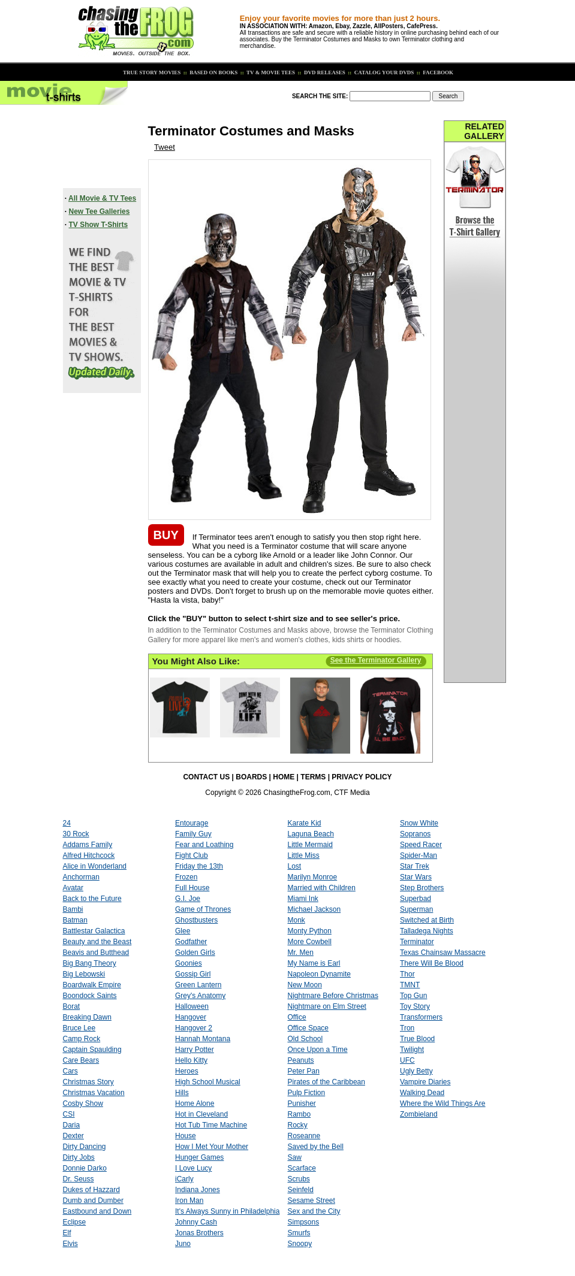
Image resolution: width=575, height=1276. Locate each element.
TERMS (313, 777)
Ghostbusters (196, 920)
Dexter (73, 1136)
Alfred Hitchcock (89, 855)
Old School (305, 1039)
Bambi (73, 909)
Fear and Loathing (204, 844)
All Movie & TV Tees (102, 198)
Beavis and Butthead (96, 952)
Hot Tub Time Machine (211, 1125)
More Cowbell (310, 942)
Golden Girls (195, 952)
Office (297, 1017)
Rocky (298, 1125)
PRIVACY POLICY (362, 777)
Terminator (417, 942)
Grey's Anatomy (200, 995)
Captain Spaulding (92, 1049)
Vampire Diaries (425, 1082)
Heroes (186, 1071)
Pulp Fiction (307, 1092)
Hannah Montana (202, 1039)
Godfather (191, 942)
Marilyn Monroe (313, 877)
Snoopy (300, 1243)
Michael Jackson (314, 909)
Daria (71, 1125)
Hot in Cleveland (201, 1114)
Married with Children (322, 888)
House (185, 1136)
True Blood (417, 1039)
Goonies (188, 963)
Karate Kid (304, 823)
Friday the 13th (199, 866)
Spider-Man (418, 855)
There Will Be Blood (431, 963)
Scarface (302, 1168)
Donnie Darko (85, 1168)
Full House (192, 888)
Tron (407, 1028)
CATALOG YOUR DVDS (383, 72)
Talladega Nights (426, 931)
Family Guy (193, 834)
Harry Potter (194, 1049)
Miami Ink (303, 898)
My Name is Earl (314, 963)
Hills (182, 1092)
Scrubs (299, 1179)
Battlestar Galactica (94, 931)
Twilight (412, 1049)
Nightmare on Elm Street (327, 1006)
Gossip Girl (192, 974)
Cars (70, 1071)
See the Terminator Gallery (376, 660)
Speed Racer (421, 844)
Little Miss (304, 855)
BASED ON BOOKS (212, 72)
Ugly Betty (416, 1071)
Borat (71, 1006)
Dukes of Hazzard (91, 1190)
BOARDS (251, 777)
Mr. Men (301, 952)
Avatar (73, 888)
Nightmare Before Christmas (333, 995)
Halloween (192, 1006)
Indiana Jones (197, 1190)
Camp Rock (82, 1039)
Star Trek (414, 866)
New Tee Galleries (99, 211)
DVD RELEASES (324, 72)
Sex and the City (314, 1211)
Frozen (186, 877)
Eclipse (74, 1222)
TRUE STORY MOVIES (151, 72)
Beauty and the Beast (97, 942)
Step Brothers (422, 888)
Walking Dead (422, 1092)
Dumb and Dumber (93, 1200)
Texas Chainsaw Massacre (443, 952)
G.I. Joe (187, 898)
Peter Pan (304, 1071)
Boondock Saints (90, 995)
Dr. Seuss (78, 1179)
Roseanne (304, 1136)
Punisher (302, 1103)
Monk (296, 920)
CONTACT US (206, 777)
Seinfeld (301, 1190)
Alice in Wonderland (95, 866)
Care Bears (81, 1060)
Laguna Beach (311, 834)
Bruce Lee (79, 1028)
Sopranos (415, 834)
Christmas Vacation (94, 1092)
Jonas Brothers (199, 1233)
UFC (407, 1060)
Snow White (419, 823)
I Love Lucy (193, 1168)
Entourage (191, 823)
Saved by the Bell (316, 1146)
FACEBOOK (437, 72)
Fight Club (191, 855)
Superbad (415, 898)
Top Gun (413, 995)
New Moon (305, 985)
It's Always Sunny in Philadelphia (227, 1211)
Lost (295, 866)
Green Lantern (198, 985)
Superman (416, 909)
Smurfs (299, 1233)
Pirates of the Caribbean (326, 1082)
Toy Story (415, 1006)
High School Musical (207, 1082)
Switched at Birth (427, 920)
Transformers (421, 1017)
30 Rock (76, 834)
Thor (407, 974)
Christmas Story (88, 1082)
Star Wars (416, 877)
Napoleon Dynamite (319, 974)
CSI (69, 1114)
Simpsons (304, 1222)
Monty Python (310, 931)
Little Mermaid (310, 844)
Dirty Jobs (79, 1157)
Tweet (164, 147)
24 (67, 823)
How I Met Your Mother (211, 1146)
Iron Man (189, 1200)
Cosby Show (83, 1103)
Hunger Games (199, 1157)
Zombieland (419, 1114)
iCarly (184, 1179)
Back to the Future (92, 898)
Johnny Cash (196, 1222)
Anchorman (81, 877)
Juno (183, 1243)
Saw (295, 1157)
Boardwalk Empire (92, 985)
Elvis (70, 1243)
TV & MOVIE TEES (270, 72)
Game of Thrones (203, 909)
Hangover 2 (193, 1028)
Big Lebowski (84, 974)
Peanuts (301, 1060)
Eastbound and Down (97, 1211)
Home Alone (194, 1103)
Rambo (299, 1114)
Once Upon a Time (318, 1049)
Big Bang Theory (89, 963)
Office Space (308, 1028)
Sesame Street (311, 1200)
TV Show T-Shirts (98, 224)
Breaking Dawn (87, 1017)
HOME (283, 777)
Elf (67, 1233)
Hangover (190, 1017)
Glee (182, 931)
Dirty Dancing (84, 1146)
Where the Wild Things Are (443, 1103)
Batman (75, 920)
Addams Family (88, 844)
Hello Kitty (191, 1060)
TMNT (410, 985)
